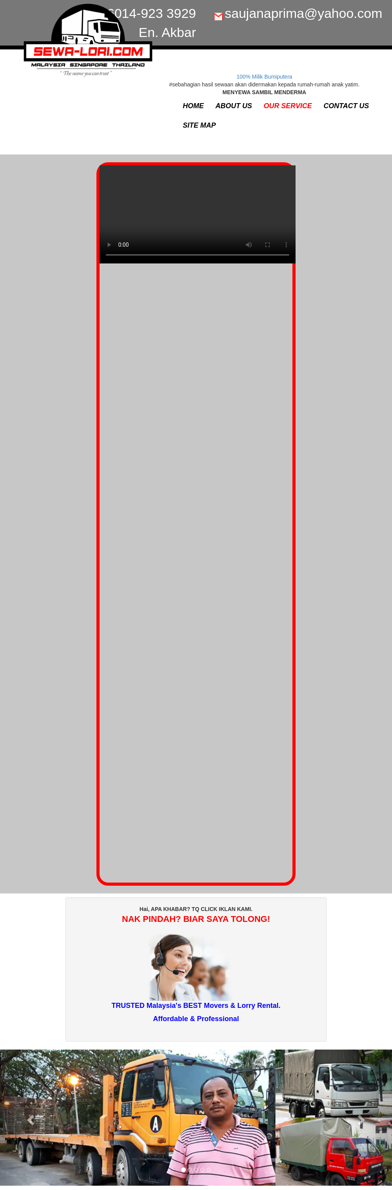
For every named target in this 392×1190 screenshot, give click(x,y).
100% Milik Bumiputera (264, 77)
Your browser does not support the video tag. (198, 218)
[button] (29, 1118)
